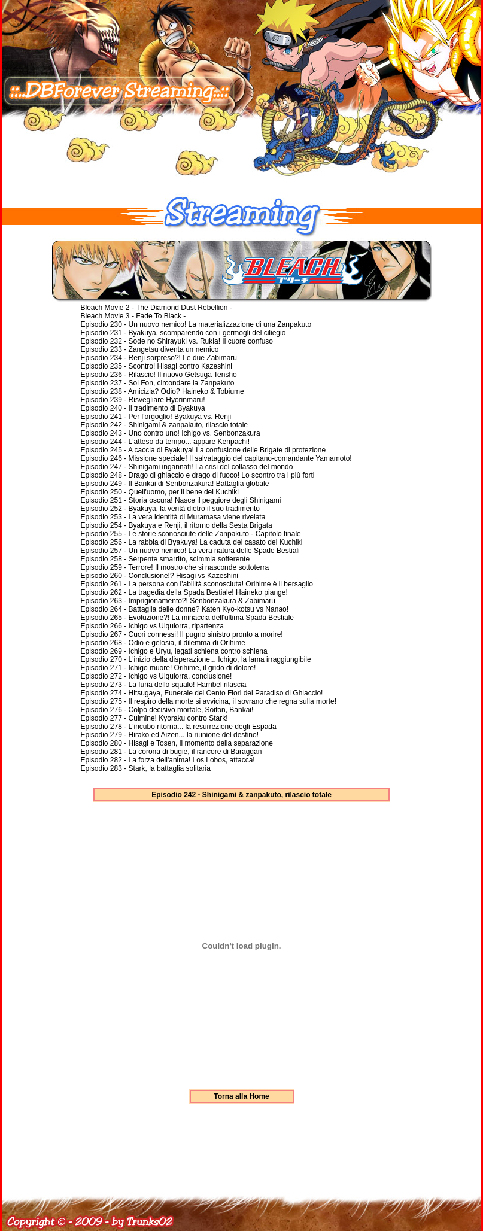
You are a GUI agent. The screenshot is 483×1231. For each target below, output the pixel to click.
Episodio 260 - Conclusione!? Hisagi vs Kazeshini (159, 576)
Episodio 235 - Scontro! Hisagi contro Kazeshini (156, 366)
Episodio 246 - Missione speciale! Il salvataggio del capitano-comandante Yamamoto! (216, 458)
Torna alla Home (241, 1096)
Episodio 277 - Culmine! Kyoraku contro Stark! (154, 718)
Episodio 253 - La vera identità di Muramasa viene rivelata (173, 517)
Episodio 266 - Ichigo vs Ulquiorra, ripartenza (152, 626)
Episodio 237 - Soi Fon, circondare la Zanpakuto (158, 383)
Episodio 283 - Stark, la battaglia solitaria (146, 768)
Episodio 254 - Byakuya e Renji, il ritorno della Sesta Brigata (176, 525)
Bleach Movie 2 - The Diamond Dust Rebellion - (156, 307)
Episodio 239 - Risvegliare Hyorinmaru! (143, 400)
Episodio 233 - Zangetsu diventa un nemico (150, 349)
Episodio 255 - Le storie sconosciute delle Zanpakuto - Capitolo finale (191, 534)
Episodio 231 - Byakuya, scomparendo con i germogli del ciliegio (183, 333)
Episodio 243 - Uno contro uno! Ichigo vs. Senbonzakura (170, 433)
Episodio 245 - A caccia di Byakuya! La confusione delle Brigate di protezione (203, 450)
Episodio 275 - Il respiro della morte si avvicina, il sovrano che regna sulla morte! (209, 701)
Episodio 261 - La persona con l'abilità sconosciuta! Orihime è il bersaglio (197, 584)
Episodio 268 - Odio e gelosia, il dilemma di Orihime (163, 643)
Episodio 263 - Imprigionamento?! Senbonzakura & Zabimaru (178, 601)
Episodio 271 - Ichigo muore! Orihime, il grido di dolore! (168, 668)
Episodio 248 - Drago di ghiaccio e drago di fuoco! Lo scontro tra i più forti (198, 475)
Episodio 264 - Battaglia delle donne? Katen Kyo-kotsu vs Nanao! (185, 609)
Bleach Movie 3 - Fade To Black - (133, 316)
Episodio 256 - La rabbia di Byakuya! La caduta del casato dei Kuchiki (192, 542)
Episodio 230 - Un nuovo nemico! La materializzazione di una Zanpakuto (196, 324)
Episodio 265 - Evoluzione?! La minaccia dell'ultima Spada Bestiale (187, 617)
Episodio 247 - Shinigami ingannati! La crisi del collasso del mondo (187, 467)
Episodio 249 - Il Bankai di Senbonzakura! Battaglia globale (175, 483)
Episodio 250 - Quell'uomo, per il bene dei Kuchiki (160, 492)
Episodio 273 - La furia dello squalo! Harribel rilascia (164, 684)
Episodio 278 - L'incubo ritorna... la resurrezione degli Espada (179, 726)
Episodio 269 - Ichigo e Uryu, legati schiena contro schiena (174, 651)
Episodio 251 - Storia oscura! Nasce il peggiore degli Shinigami (181, 500)
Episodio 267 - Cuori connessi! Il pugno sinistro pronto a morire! (182, 634)
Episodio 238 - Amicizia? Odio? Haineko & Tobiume (162, 391)
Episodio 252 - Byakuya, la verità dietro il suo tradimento (170, 508)
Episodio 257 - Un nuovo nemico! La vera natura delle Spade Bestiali (190, 550)
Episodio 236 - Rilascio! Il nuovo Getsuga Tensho (159, 374)
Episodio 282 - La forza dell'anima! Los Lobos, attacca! (168, 760)
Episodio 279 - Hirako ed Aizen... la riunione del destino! (170, 735)
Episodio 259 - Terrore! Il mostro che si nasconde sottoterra (175, 567)
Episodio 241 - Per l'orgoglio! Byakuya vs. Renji (156, 416)
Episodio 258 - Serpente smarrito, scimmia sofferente (165, 559)
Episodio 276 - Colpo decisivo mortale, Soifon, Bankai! (167, 710)
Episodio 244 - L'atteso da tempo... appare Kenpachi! (165, 441)
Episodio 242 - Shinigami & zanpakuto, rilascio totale (164, 425)
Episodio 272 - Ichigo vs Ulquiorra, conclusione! (156, 676)
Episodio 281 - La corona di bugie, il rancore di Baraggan (171, 751)
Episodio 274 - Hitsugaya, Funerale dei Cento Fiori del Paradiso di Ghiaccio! (202, 693)
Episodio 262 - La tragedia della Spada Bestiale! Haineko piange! (184, 592)
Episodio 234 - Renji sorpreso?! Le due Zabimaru (159, 358)
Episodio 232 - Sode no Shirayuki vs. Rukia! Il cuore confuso (177, 341)
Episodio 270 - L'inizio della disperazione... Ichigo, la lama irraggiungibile (196, 659)
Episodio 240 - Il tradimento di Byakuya (143, 408)
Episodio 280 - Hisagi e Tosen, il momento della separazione (177, 743)
